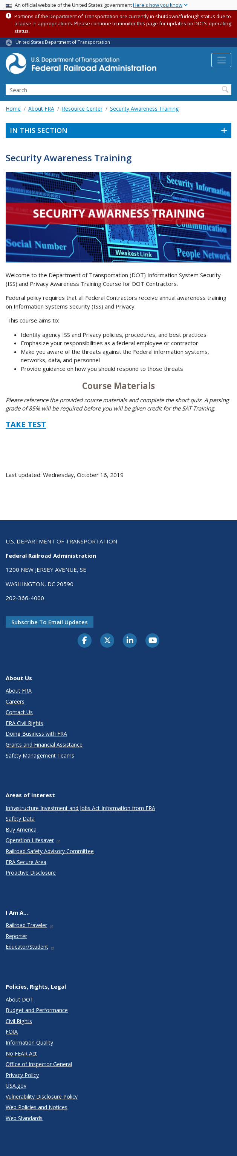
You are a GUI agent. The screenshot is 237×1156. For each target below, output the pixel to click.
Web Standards (24, 1118)
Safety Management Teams (40, 755)
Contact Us (19, 712)
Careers (15, 701)
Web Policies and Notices (36, 1107)
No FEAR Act (21, 1053)
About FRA (41, 108)
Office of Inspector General (39, 1064)
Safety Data (20, 818)
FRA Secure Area (26, 862)
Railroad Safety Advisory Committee (50, 851)
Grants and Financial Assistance (44, 744)
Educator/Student (30, 946)
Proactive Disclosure (31, 872)
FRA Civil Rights (24, 723)
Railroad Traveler (30, 925)
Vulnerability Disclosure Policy (42, 1096)
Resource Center (82, 108)
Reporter (16, 936)
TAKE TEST (26, 424)
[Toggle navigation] (221, 60)
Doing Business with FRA (36, 733)
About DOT (20, 999)
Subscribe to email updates (49, 622)
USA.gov (16, 1085)
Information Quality (29, 1042)
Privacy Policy (22, 1075)
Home (13, 108)
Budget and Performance (37, 1010)
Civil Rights (19, 1021)
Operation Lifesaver (33, 840)
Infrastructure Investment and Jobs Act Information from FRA (80, 808)
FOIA (12, 1031)
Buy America (21, 829)
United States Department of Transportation (62, 42)
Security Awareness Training (144, 108)
